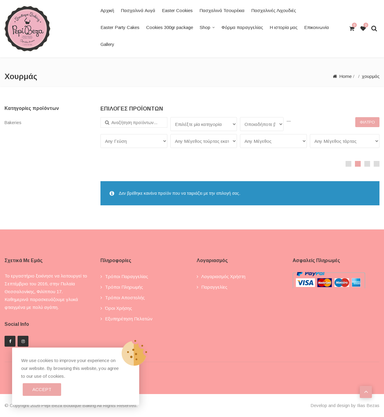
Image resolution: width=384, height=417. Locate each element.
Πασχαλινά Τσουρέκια (222, 10)
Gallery (107, 44)
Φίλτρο (367, 122)
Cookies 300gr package (169, 27)
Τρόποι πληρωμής (124, 287)
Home (345, 76)
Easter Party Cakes (119, 27)
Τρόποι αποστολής (125, 297)
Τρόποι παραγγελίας (126, 276)
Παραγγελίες (214, 287)
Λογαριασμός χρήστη (223, 276)
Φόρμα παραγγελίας (242, 27)
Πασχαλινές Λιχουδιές (273, 10)
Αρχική (107, 10)
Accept (41, 389)
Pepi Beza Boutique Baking (68, 405)
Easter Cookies (177, 10)
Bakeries (13, 122)
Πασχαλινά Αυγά (138, 10)
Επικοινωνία (316, 27)
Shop (205, 27)
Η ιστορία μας (283, 27)
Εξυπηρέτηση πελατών (129, 318)
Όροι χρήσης (118, 308)
